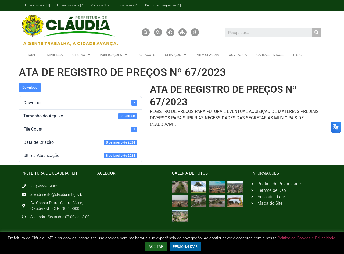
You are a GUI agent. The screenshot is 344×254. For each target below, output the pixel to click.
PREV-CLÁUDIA (207, 55)
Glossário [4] (129, 5)
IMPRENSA (54, 55)
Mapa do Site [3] (102, 5)
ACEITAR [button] (156, 246)
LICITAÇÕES (146, 55)
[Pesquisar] (316, 32)
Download (29, 87)
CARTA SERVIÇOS (270, 55)
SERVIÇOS (175, 54)
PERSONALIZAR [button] (185, 247)
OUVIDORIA (238, 55)
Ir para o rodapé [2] (70, 5)
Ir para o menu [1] (37, 5)
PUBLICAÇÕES (113, 54)
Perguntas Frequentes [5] (163, 5)
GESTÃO (81, 54)
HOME (31, 55)
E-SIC (297, 55)
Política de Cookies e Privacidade (306, 238)
